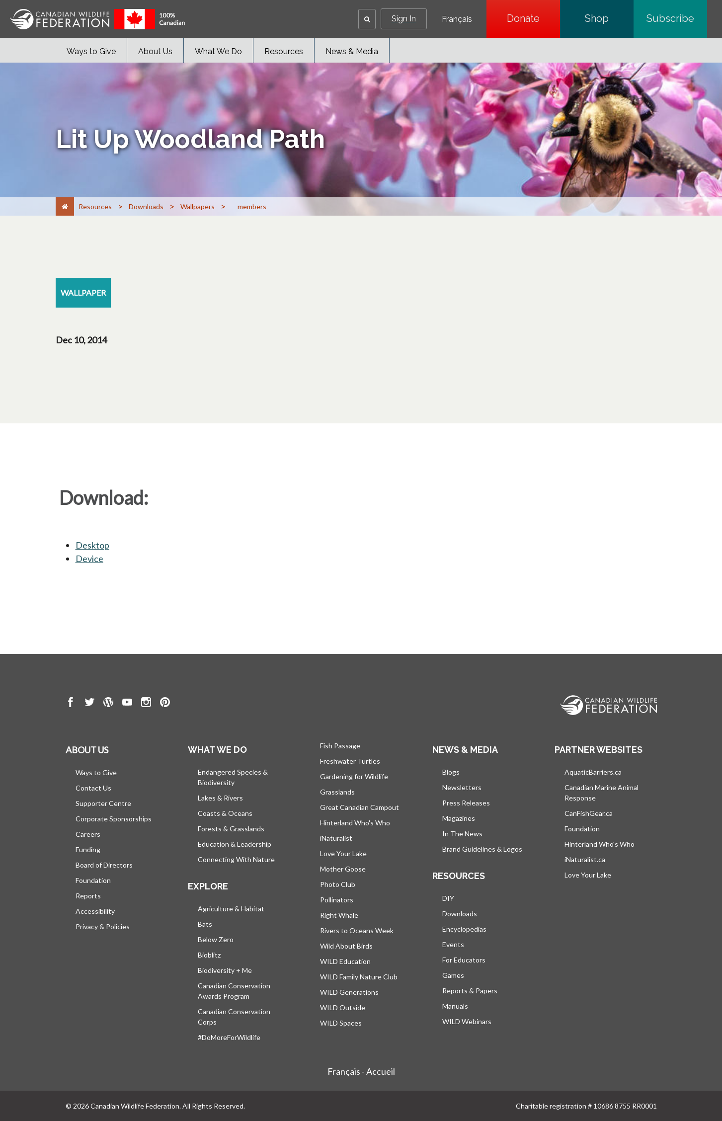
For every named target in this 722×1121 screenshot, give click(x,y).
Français (457, 19)
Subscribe (676, 18)
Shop (609, 18)
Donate (533, 18)
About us (87, 749)
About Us (155, 51)
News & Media (351, 51)
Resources (283, 51)
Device (89, 558)
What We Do (218, 51)
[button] (367, 19)
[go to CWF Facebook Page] (71, 704)
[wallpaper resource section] (83, 293)
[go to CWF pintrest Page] (165, 704)
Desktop (92, 545)
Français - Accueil (361, 1071)
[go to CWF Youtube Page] (127, 704)
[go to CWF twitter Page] (89, 704)
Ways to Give (91, 51)
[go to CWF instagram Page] (146, 704)
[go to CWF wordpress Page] (108, 704)
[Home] (65, 206)
